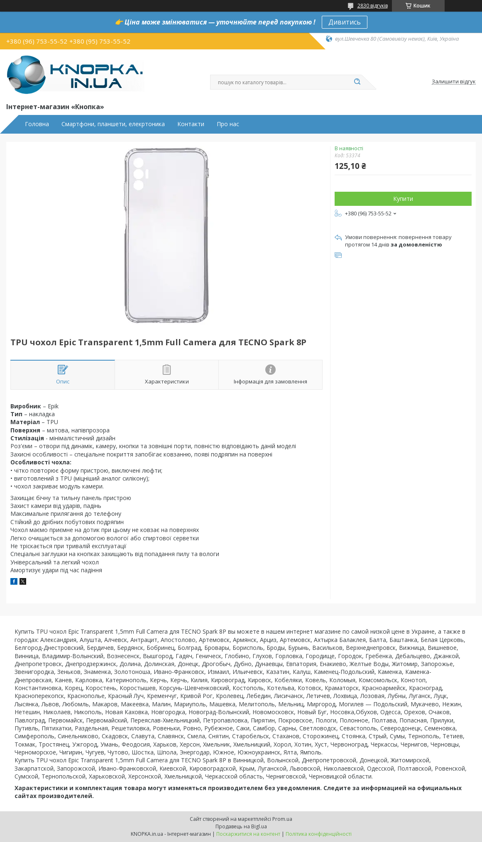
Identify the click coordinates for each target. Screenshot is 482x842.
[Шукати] (357, 82)
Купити (403, 199)
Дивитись (344, 22)
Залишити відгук (454, 82)
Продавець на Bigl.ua (241, 826)
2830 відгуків (372, 5)
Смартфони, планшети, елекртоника (113, 124)
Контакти (190, 124)
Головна (37, 124)
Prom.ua (282, 818)
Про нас (228, 124)
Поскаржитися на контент (248, 833)
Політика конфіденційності (319, 833)
